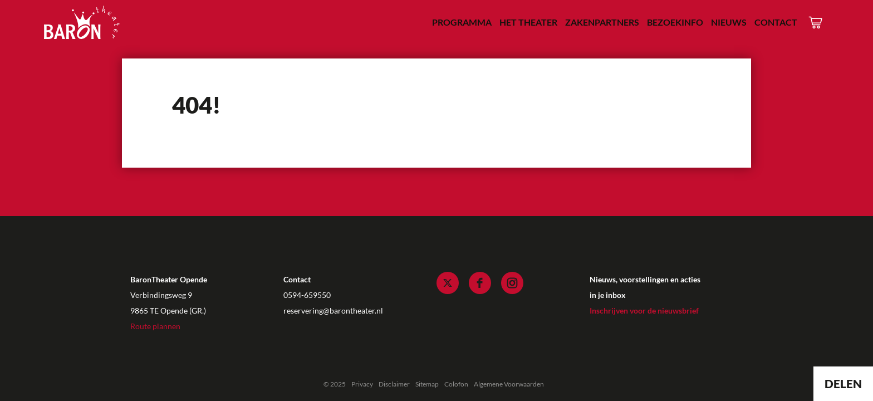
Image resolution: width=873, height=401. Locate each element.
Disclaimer (394, 384)
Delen (843, 383)
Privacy (362, 384)
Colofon (456, 384)
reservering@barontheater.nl (333, 310)
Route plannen (155, 326)
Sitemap (427, 384)
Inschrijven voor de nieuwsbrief (644, 310)
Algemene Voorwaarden (509, 384)
